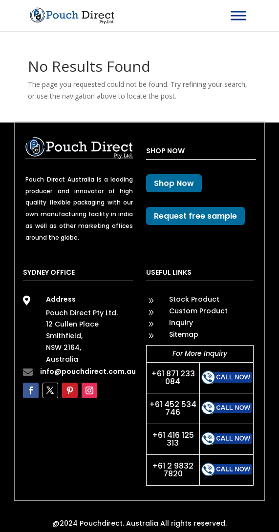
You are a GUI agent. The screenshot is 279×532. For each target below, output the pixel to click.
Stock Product (194, 299)
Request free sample (195, 216)
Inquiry (181, 322)
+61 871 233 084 (173, 377)
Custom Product (198, 311)
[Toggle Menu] (238, 15)
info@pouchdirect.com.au (88, 371)
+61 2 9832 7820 (172, 469)
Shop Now (174, 183)
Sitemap (183, 334)
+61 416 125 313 (173, 439)
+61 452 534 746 (172, 408)
